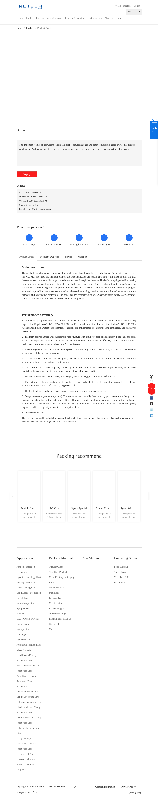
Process (40, 18)
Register (127, 6)
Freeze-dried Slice (25, 764)
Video (118, 6)
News (119, 18)
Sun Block (54, 593)
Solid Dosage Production (29, 593)
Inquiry (27, 174)
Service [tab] (68, 256)
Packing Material (54, 18)
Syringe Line (23, 629)
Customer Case (94, 18)
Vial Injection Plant (26, 582)
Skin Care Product (58, 572)
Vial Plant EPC (121, 577)
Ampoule (21, 769)
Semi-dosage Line (25, 603)
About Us (109, 18)
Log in (137, 6)
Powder (20, 613)
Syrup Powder (24, 608)
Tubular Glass (56, 567)
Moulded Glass (56, 587)
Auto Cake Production (27, 676)
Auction (81, 18)
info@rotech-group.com (39, 209)
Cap (51, 629)
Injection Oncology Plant (29, 577)
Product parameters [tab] (49, 256)
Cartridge (21, 634)
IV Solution (22, 598)
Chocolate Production (27, 691)
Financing (70, 18)
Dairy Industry (24, 738)
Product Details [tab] (27, 256)
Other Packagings (57, 613)
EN (134, 11)
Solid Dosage (120, 572)
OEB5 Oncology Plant (28, 619)
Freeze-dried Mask (26, 759)
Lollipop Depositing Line (29, 702)
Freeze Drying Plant (26, 587)
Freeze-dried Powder (27, 754)
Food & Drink (121, 567)
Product (30, 18)
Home (21, 18)
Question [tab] (82, 256)
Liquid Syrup (23, 624)
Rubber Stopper (56, 608)
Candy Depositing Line (28, 697)
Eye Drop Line (24, 639)
